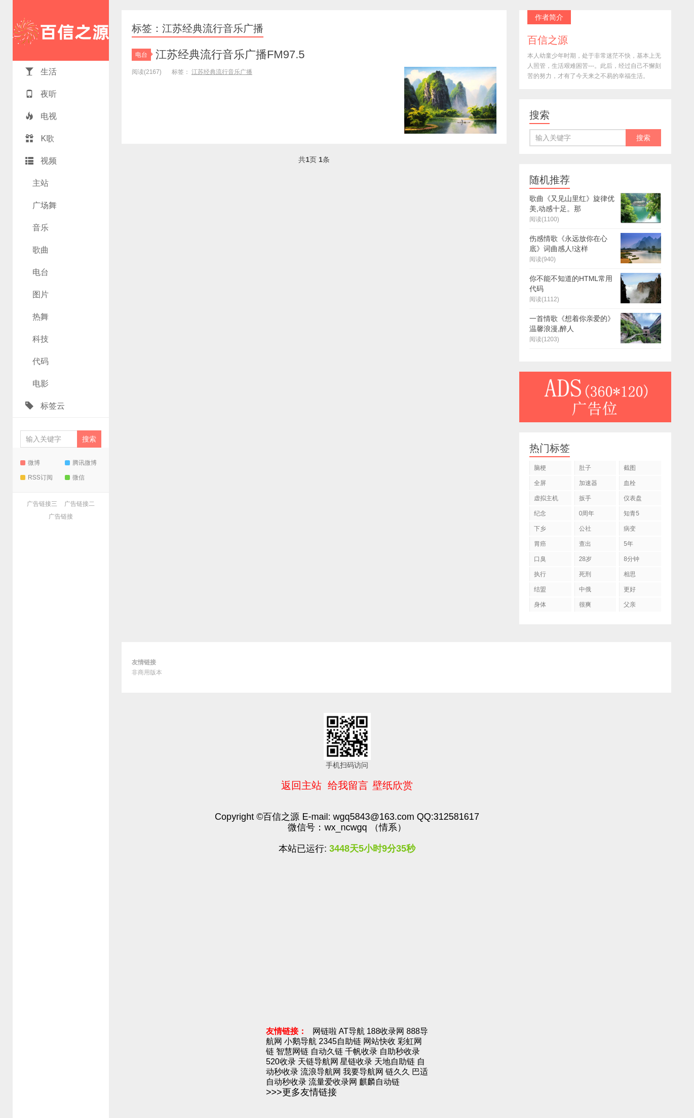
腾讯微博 (81, 462)
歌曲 (39, 250)
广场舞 (43, 205)
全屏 (540, 483)
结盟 (540, 589)
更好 (630, 589)
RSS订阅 (36, 477)
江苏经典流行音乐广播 (221, 71)
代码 (39, 361)
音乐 (39, 227)
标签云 (45, 406)
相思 (630, 574)
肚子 (585, 467)
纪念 (540, 513)
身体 (540, 604)
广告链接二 (79, 503)
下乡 (540, 528)
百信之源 (61, 30)
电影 (39, 383)
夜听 (41, 94)
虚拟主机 (546, 498)
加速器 (588, 483)
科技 (39, 339)
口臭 (540, 559)
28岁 (585, 559)
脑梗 (540, 467)
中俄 (585, 589)
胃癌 (540, 543)
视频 (41, 160)
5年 (628, 543)
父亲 (630, 604)
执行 (540, 574)
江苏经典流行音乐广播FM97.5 (230, 54)
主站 (39, 183)
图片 (39, 294)
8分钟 (631, 559)
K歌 (39, 138)
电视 (41, 116)
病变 (630, 528)
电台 (39, 272)
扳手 (585, 498)
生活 (41, 71)
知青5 (631, 513)
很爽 (585, 604)
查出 (585, 543)
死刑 (585, 574)
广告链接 (61, 516)
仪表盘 (633, 498)
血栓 (630, 483)
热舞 (39, 316)
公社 (585, 528)
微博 (30, 462)
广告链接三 (42, 503)
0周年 (587, 513)
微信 (75, 477)
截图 (630, 467)
